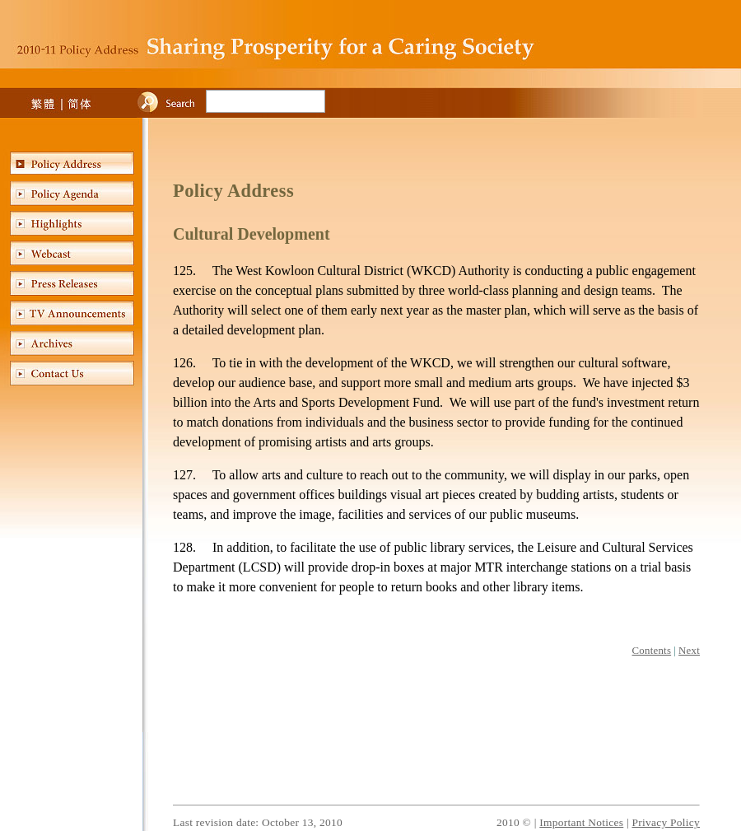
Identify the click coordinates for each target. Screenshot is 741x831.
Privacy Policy (665, 822)
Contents (652, 650)
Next (689, 650)
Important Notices (581, 822)
